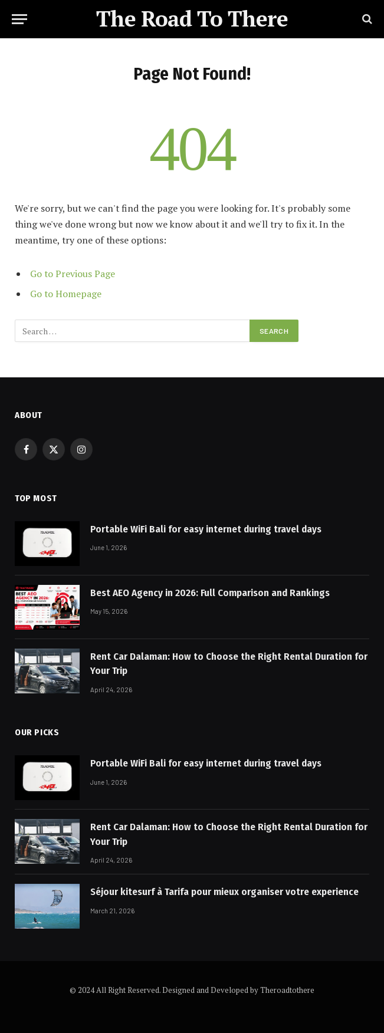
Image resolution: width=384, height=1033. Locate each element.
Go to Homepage (65, 293)
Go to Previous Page (72, 273)
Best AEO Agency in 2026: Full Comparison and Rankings (210, 593)
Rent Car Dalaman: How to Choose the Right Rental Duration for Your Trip (228, 663)
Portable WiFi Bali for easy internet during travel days (205, 529)
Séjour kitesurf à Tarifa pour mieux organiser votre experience (224, 892)
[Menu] (19, 19)
